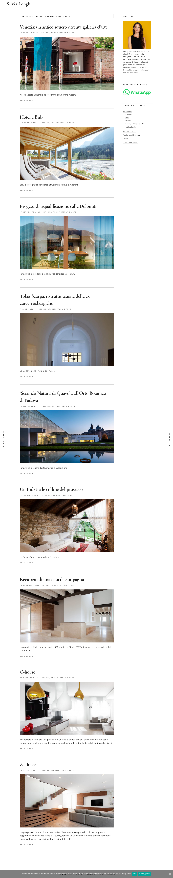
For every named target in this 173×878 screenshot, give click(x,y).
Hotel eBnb (33, 124)
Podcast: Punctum (130, 131)
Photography (128, 111)
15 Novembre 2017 (30, 593)
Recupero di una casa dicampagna (58, 587)
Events (127, 117)
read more (27, 108)
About (125, 138)
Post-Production (131, 126)
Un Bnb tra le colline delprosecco (57, 497)
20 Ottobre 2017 (30, 686)
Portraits (128, 120)
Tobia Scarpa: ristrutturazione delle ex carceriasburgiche (62, 307)
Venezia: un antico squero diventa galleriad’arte (57, 30)
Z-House (29, 772)
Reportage (129, 114)
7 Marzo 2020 (28, 316)
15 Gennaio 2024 (30, 40)
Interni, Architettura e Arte (61, 40)
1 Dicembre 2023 (30, 130)
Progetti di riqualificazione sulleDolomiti (66, 213)
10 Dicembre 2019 (30, 414)
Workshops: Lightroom (132, 134)
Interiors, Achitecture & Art (135, 123)
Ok (135, 874)
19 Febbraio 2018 (30, 503)
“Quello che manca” (131, 142)
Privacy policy (145, 874)
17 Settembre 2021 (31, 219)
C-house (29, 680)
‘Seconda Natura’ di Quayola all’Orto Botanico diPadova (60, 404)
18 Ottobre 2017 (30, 779)
